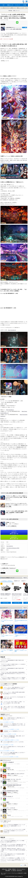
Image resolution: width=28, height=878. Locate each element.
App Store (14, 532)
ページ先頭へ (24, 865)
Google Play (14, 537)
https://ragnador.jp (10, 409)
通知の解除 (7, 870)
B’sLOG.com (19, 870)
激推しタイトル (16, 10)
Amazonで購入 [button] (6, 602)
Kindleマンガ (16, 580)
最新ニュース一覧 (20, 7)
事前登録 (10, 10)
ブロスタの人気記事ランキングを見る (7, 744)
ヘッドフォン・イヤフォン (7, 580)
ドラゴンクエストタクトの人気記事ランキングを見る (9, 756)
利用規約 (10, 869)
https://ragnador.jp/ (12, 330)
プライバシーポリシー (21, 869)
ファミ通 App (5, 2)
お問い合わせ (4, 869)
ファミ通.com (13, 870)
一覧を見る (25, 577)
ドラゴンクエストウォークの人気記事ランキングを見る (10, 729)
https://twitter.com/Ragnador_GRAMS (13, 548)
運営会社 (14, 869)
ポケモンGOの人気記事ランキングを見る (7, 750)
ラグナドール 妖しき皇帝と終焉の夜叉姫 (8, 565)
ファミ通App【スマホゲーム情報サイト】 (8, 7)
